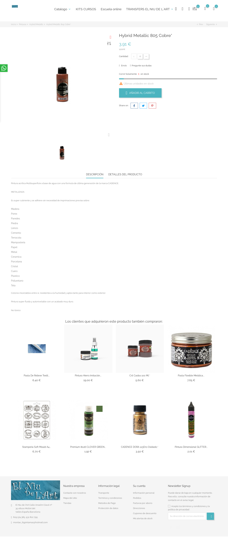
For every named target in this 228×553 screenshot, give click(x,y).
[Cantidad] (134, 56)
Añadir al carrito (140, 92)
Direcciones (139, 508)
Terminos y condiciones (110, 498)
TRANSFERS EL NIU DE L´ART (150, 9)
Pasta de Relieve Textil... (37, 375)
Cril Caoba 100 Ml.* (139, 375)
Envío (124, 65)
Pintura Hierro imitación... (88, 375)
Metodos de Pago (107, 503)
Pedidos (137, 498)
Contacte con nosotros (74, 493)
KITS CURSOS (86, 9)
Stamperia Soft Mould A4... (36, 447)
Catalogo (62, 9)
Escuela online (111, 9)
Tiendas (67, 503)
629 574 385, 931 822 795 (25, 517)
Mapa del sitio (70, 498)
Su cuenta (139, 486)
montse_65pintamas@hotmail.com (30, 522)
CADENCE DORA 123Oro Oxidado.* (139, 447)
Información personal (143, 493)
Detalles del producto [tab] (125, 174)
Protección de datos (108, 508)
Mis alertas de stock (142, 518)
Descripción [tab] (94, 174)
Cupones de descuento (144, 513)
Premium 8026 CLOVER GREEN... (88, 447)
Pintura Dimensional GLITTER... (191, 447)
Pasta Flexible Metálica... (191, 375)
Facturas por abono (142, 503)
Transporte (103, 493)
